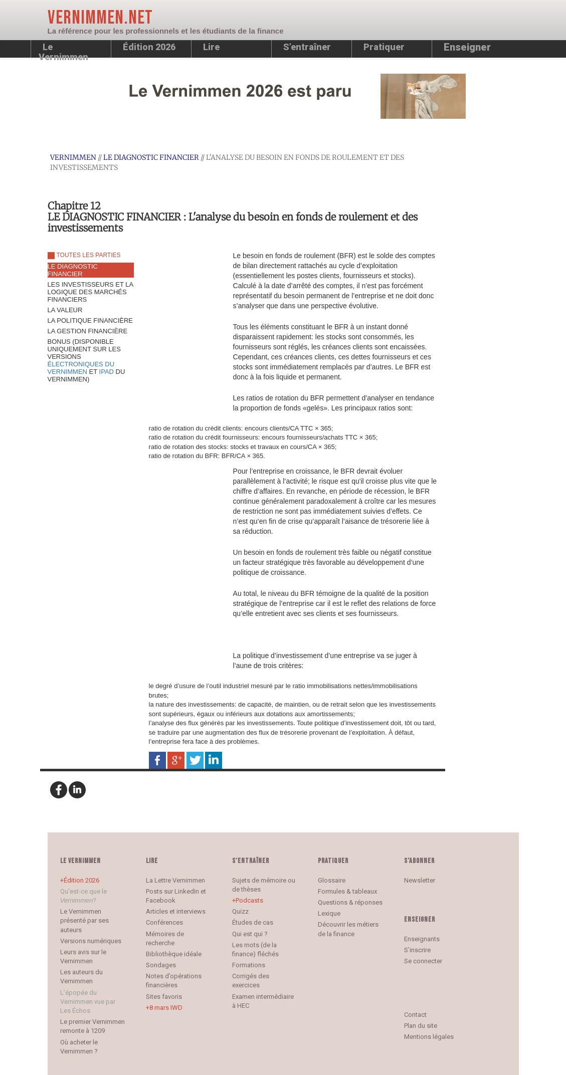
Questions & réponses (350, 902)
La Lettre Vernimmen (175, 880)
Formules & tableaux (347, 891)
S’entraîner (307, 47)
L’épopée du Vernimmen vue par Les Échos (87, 1001)
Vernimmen (73, 157)
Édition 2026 (81, 880)
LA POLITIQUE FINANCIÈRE (90, 320)
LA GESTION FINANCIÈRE (88, 331)
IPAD (106, 371)
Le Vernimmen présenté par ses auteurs (84, 920)
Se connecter (423, 961)
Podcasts (249, 900)
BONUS (86, 360)
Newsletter (419, 880)
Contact (415, 1014)
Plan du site (420, 1025)
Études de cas (252, 922)
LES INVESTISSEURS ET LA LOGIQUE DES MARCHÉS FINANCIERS (90, 292)
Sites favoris (164, 996)
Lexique (329, 913)
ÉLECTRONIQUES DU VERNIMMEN (81, 367)
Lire (211, 47)
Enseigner (467, 47)
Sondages (161, 965)
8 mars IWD (165, 1007)
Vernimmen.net (100, 18)
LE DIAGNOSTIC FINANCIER (151, 157)
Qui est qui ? (250, 934)
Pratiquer (384, 47)
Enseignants (422, 939)
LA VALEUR (65, 310)
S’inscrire (417, 950)
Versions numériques (90, 941)
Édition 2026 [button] (149, 47)
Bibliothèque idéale (174, 954)
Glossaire (331, 880)
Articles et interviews (176, 911)
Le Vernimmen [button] (63, 50)
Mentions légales (429, 1036)
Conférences (164, 922)
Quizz (240, 911)
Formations (248, 965)
